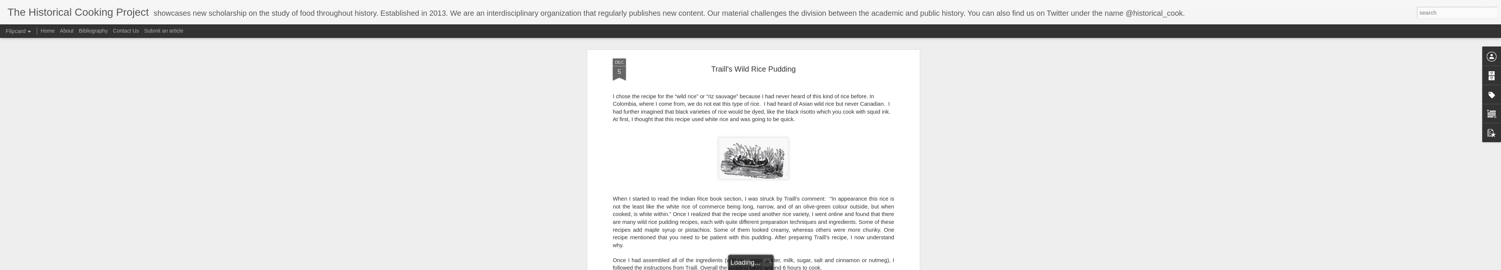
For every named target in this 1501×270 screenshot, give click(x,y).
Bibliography (93, 31)
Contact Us (126, 31)
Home (47, 31)
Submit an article (163, 31)
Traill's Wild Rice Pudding (753, 56)
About (67, 31)
